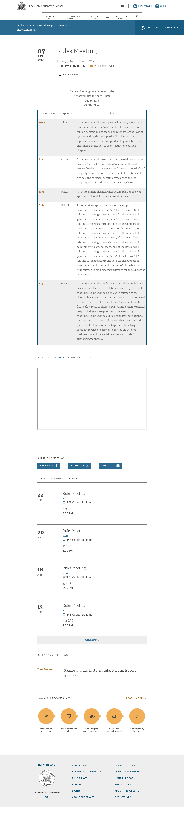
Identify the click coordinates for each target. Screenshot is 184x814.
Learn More (134, 705)
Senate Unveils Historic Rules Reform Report (100, 677)
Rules (61, 364)
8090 (41, 290)
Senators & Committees (59, 19)
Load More (90, 647)
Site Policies (123, 791)
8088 (41, 198)
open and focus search (163, 19)
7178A (42, 129)
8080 (41, 166)
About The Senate (141, 19)
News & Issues (25, 19)
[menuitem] (25, 18)
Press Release (44, 676)
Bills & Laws (92, 19)
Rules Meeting (74, 500)
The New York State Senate (46, 7)
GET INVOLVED (123, 804)
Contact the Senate (127, 772)
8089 (41, 212)
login (163, 7)
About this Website (127, 798)
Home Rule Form (125, 785)
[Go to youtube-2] (122, 7)
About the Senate (83, 804)
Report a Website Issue (129, 778)
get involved (145, 7)
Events (115, 19)
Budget (76, 791)
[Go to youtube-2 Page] (47, 803)
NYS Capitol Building (79, 509)
